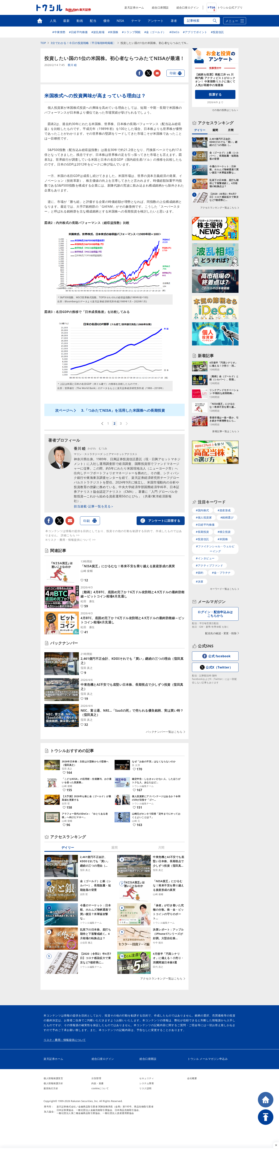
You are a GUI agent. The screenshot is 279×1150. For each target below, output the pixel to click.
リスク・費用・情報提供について (65, 1039)
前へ (102, 423)
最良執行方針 (51, 1088)
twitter (148, 73)
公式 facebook (219, 631)
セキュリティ (146, 1078)
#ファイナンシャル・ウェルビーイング (215, 523)
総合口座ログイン (188, 7)
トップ (39, 21)
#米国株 (113, 32)
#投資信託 (217, 32)
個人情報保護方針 (53, 1083)
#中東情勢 (58, 32)
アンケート (156, 21)
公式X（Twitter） (219, 642)
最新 (66, 21)
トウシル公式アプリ (225, 7)
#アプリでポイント (195, 32)
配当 (93, 21)
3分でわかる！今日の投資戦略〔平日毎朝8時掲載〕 (83, 43)
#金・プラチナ (221, 547)
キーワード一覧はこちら (223, 564)
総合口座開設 (160, 7)
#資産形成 (224, 485)
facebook (139, 73)
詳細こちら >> (70, 535)
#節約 (199, 547)
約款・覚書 (97, 1083)
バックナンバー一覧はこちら (164, 731)
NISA (120, 21)
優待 (106, 21)
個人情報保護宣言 (53, 1078)
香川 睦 (72, 65)
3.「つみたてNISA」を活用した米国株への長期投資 (123, 410)
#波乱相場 (98, 32)
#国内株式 (202, 485)
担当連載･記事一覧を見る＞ (94, 506)
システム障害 (146, 1083)
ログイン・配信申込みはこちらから (215, 589)
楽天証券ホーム (134, 7)
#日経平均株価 (78, 32)
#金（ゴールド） (155, 32)
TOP (43, 43)
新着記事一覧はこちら (224, 426)
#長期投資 (202, 507)
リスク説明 (145, 1088)
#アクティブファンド (209, 540)
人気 (53, 21)
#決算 (199, 556)
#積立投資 (224, 507)
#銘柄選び (227, 492)
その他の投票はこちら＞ (225, 110)
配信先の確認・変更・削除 (221, 608)
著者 (174, 21)
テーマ (136, 21)
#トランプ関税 (131, 32)
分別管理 (96, 1078)
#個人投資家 (204, 492)
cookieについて (100, 1088)
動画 (80, 21)
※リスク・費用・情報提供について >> (70, 540)
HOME (265, 1099)
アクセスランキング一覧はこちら (161, 978)
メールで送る (157, 73)
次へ (127, 423)
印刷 (173, 73)
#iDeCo (174, 32)
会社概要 (192, 1078)
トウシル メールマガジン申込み (208, 1059)
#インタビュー (205, 533)
